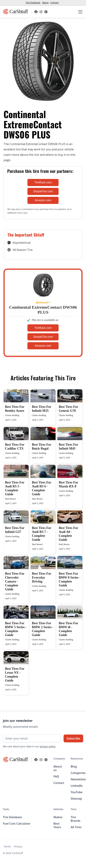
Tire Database (33, 2)
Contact (54, 2)
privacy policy (47, 746)
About (45, 2)
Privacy (18, 846)
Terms (7, 846)
